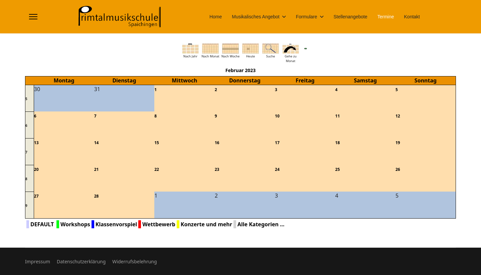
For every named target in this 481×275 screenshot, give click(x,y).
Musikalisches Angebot (255, 16)
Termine (385, 16)
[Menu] (33, 16)
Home (215, 16)
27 (36, 196)
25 (337, 169)
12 (397, 116)
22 (156, 169)
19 (397, 143)
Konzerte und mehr (206, 224)
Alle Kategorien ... (261, 224)
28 (96, 196)
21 (96, 169)
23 (217, 169)
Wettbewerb (158, 224)
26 (397, 169)
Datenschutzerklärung (81, 261)
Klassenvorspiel (116, 224)
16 (217, 143)
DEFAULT (42, 224)
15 (156, 143)
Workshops (75, 224)
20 (36, 169)
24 (277, 169)
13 (36, 143)
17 (277, 143)
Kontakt (412, 16)
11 (337, 116)
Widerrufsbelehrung (134, 261)
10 (277, 116)
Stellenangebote (350, 16)
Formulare (306, 16)
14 (96, 143)
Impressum (37, 261)
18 (337, 143)
